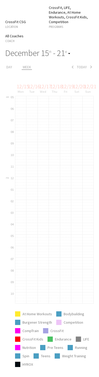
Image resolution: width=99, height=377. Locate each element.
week (27, 67)
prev (72, 67)
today (82, 67)
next (91, 67)
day (9, 67)
